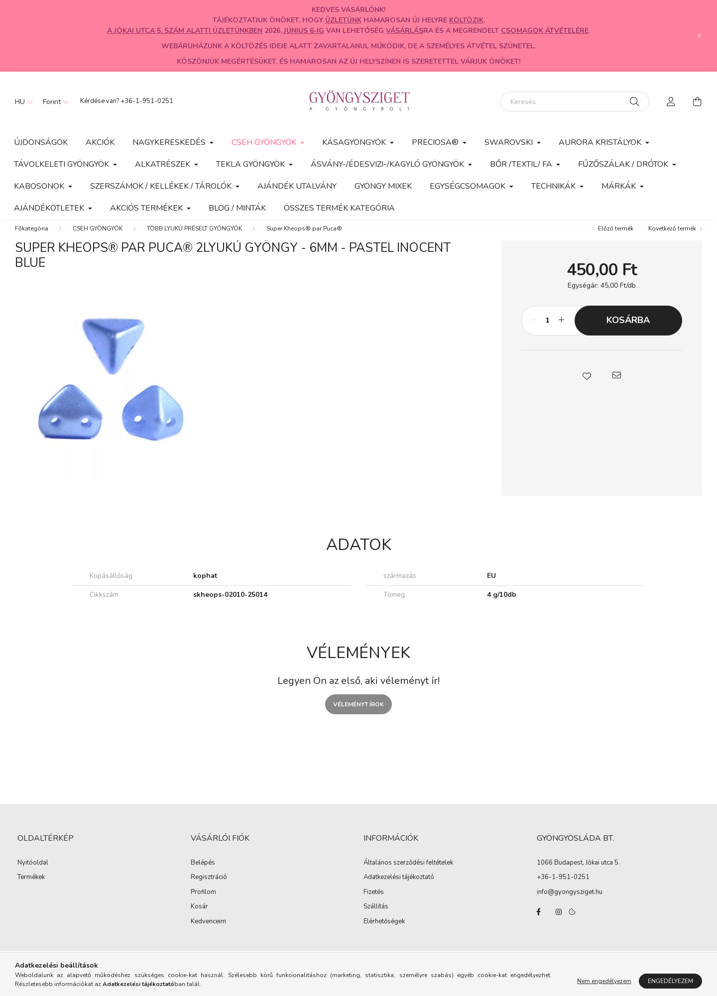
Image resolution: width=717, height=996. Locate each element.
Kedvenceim (208, 932)
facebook (539, 922)
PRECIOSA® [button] (436, 142)
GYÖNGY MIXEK (383, 186)
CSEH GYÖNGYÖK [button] (265, 142)
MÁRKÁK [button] (619, 186)
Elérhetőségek (384, 932)
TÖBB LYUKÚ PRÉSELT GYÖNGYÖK (194, 238)
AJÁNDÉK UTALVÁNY (297, 186)
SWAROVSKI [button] (509, 142)
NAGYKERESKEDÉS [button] (170, 142)
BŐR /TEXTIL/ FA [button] (522, 164)
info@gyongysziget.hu (569, 901)
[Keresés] (574, 101)
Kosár (199, 917)
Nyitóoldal (32, 873)
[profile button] (671, 101)
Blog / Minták (237, 208)
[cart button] (697, 101)
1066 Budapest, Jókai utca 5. (578, 872)
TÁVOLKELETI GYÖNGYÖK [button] (62, 164)
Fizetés (373, 902)
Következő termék (672, 238)
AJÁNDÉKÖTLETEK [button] (50, 208)
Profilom (203, 902)
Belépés (203, 873)
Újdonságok (41, 142)
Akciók (100, 142)
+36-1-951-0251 (146, 101)
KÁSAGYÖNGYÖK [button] (355, 142)
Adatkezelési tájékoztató (398, 887)
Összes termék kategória (339, 208)
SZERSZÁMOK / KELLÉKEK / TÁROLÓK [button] (162, 186)
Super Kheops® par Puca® (304, 238)
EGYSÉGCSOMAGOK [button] (468, 186)
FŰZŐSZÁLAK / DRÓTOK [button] (624, 164)
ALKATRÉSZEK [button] (163, 164)
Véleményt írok (358, 714)
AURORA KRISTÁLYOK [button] (601, 142)
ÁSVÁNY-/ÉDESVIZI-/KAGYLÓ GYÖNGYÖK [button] (388, 164)
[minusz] (534, 330)
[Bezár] (699, 35)
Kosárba (628, 330)
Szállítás (375, 917)
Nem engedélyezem (604, 988)
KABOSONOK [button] (40, 186)
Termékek (31, 887)
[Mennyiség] (548, 330)
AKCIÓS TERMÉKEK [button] (147, 208)
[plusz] (561, 330)
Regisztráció (209, 887)
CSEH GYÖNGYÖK (97, 238)
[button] (587, 385)
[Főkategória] (31, 238)
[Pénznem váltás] (53, 101)
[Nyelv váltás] (21, 101)
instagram (559, 922)
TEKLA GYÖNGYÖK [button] (251, 164)
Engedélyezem (670, 988)
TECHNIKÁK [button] (554, 186)
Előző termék (615, 238)
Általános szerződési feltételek (408, 873)
